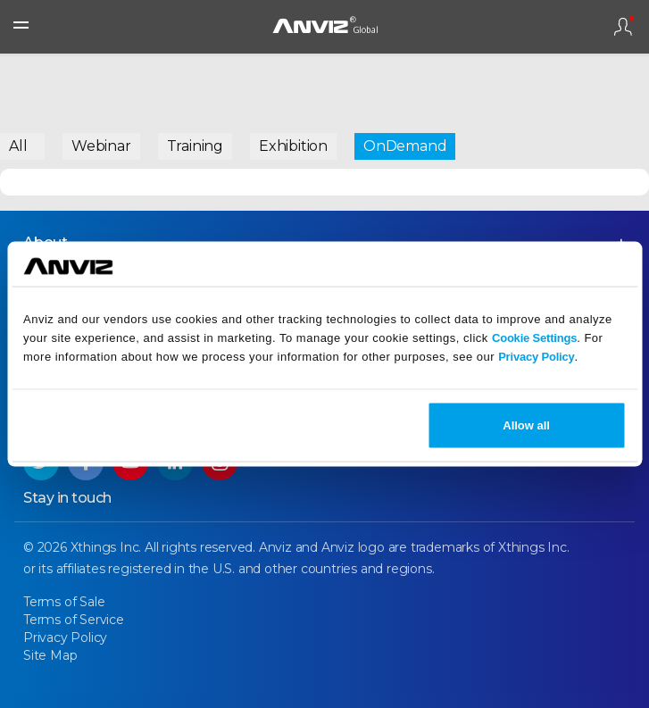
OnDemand (404, 145)
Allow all (526, 425)
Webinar (101, 145)
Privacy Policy (536, 355)
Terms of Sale (63, 602)
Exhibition (293, 145)
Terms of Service (73, 620)
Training (195, 145)
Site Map (50, 655)
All (18, 145)
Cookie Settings (534, 337)
